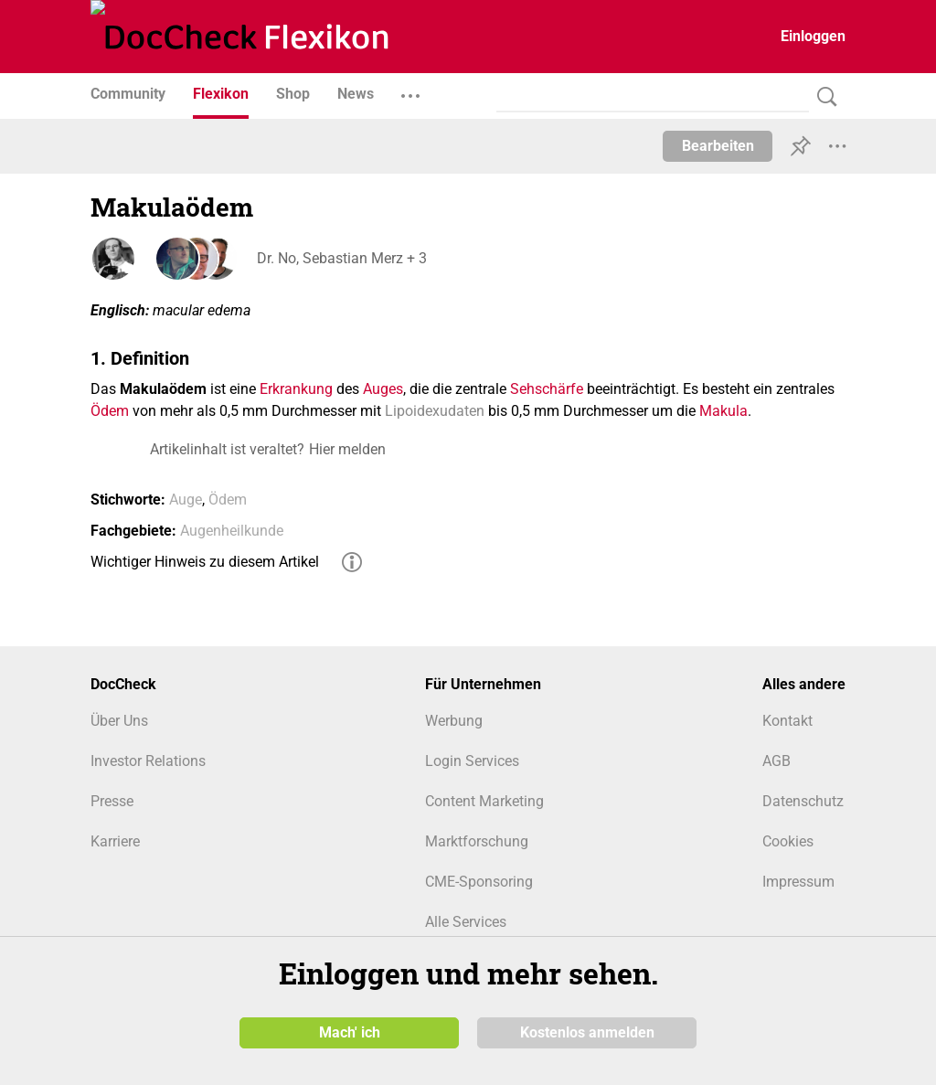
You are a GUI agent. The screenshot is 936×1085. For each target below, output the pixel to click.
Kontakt (787, 720)
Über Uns (119, 720)
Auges (383, 389)
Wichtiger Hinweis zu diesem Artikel (204, 561)
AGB (776, 761)
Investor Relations (148, 761)
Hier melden (347, 449)
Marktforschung (476, 841)
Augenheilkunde (231, 530)
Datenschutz (803, 801)
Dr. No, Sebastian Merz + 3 (340, 258)
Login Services (472, 761)
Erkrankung (296, 389)
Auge (185, 499)
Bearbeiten (718, 145)
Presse (111, 801)
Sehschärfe (546, 389)
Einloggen (813, 36)
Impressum (798, 881)
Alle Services (465, 922)
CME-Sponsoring (479, 881)
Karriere (115, 841)
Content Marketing (484, 801)
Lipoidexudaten (434, 411)
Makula (723, 411)
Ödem (109, 411)
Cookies (788, 841)
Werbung (454, 720)
